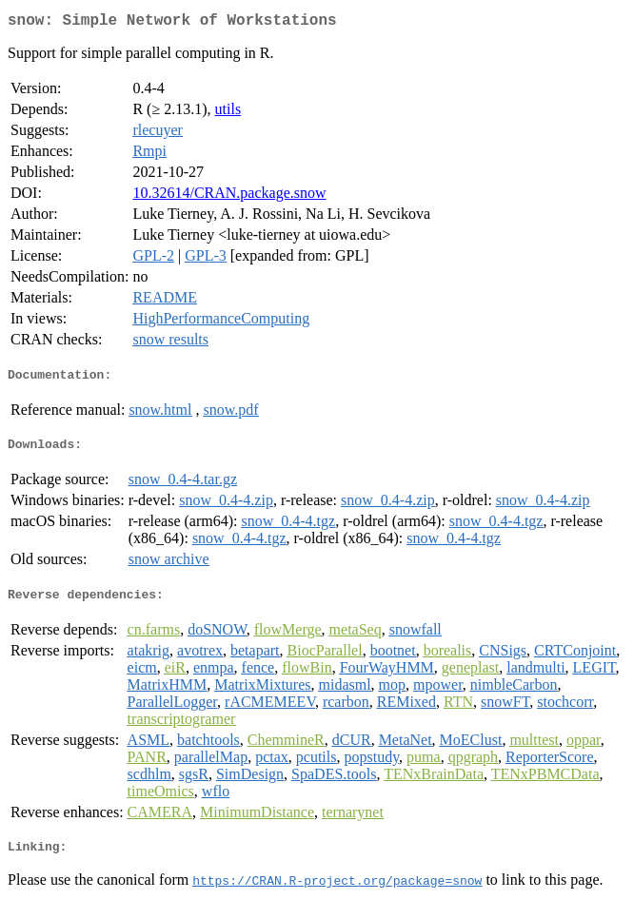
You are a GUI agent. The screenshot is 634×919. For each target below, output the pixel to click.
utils (228, 113)
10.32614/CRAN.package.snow (229, 196)
